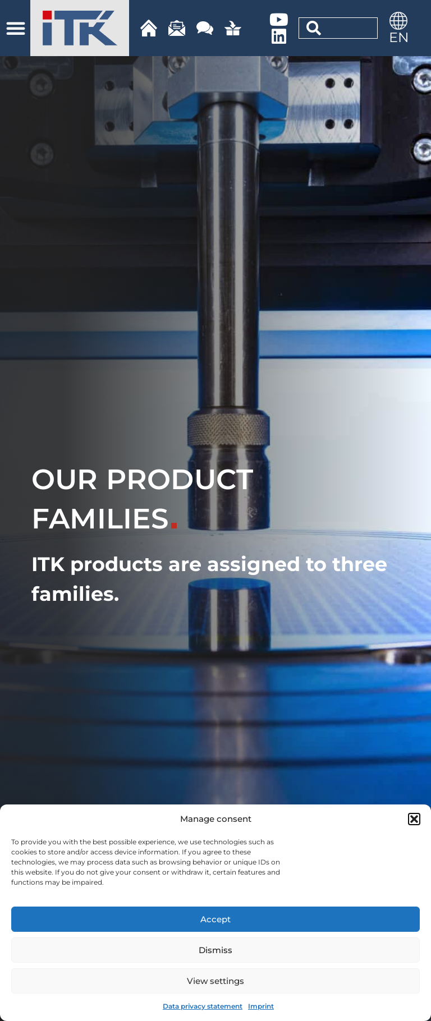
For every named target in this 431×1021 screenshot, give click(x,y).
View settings (215, 981)
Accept (215, 919)
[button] (414, 819)
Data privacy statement (202, 1006)
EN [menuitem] (399, 37)
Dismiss (215, 950)
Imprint (261, 1006)
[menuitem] (398, 37)
